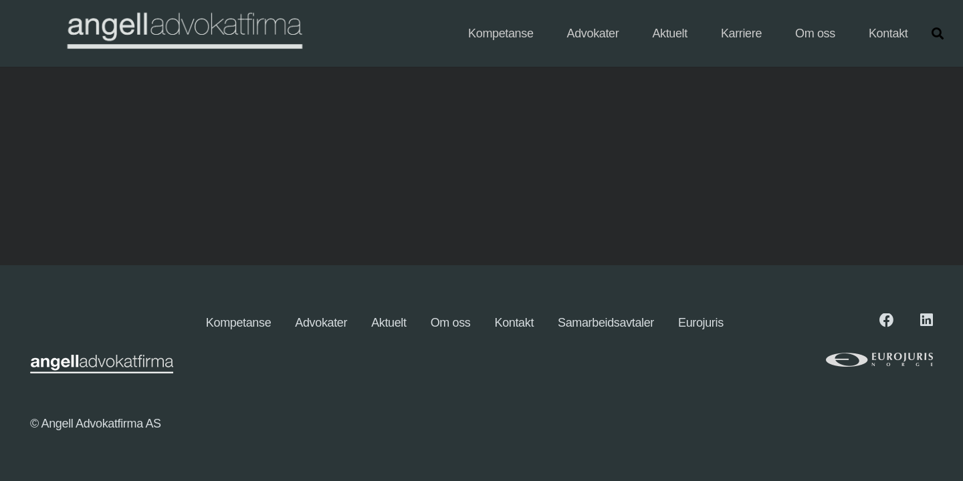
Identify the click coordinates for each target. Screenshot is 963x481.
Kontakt (514, 322)
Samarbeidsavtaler (606, 322)
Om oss (451, 322)
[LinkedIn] (926, 320)
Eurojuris (701, 322)
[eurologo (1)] (846, 359)
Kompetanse (238, 322)
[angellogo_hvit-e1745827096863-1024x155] (183, 34)
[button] (937, 33)
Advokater (321, 322)
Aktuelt (389, 322)
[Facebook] (886, 320)
